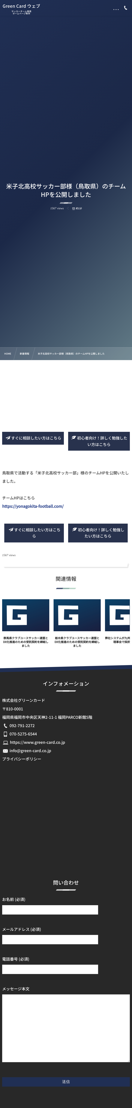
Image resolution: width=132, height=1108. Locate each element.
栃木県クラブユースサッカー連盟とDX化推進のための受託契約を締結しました (77, 644)
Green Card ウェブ (21, 6)
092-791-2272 (22, 725)
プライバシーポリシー (21, 759)
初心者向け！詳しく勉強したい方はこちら (99, 441)
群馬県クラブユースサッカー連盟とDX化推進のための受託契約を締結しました (25, 644)
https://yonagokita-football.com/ (33, 506)
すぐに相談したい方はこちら (33, 438)
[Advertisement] (66, 392)
